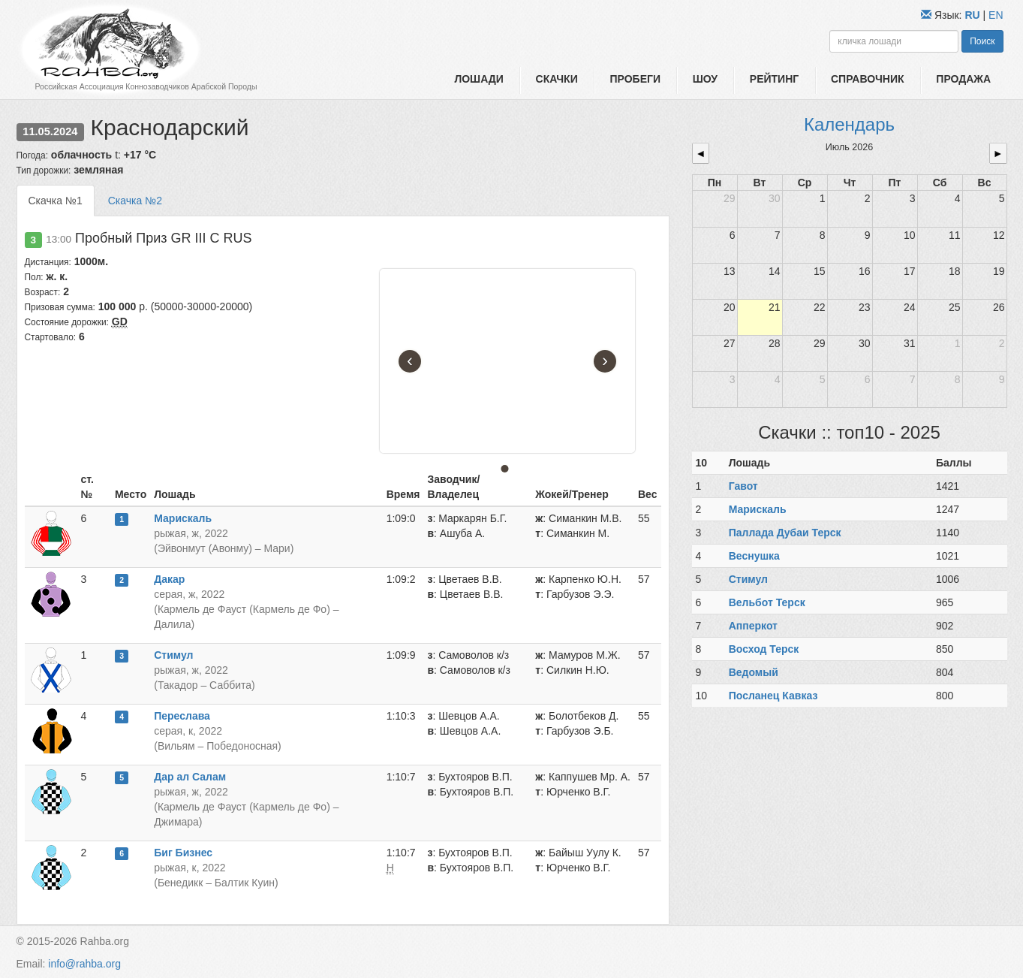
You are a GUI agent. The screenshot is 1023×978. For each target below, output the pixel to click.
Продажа (963, 79)
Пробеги (634, 79)
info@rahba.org (84, 964)
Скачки (557, 79)
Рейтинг (774, 79)
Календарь (849, 124)
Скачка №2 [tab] (135, 201)
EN (995, 15)
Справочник (867, 79)
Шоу (705, 79)
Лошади (478, 79)
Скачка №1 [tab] (56, 201)
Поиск (982, 41)
